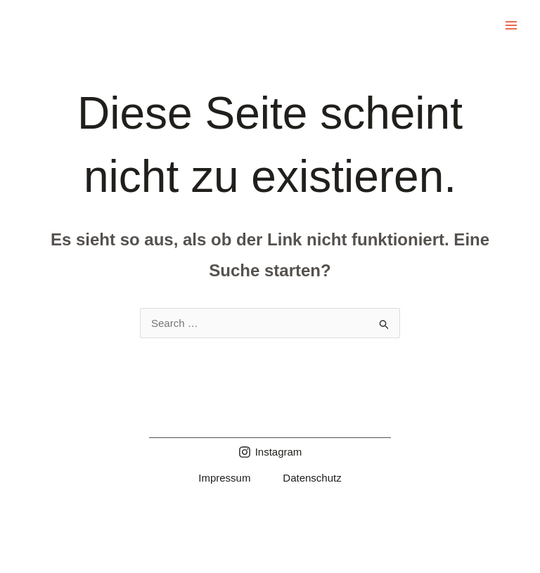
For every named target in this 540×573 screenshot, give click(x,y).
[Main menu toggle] (511, 26)
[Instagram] (270, 452)
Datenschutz (312, 478)
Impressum (224, 478)
